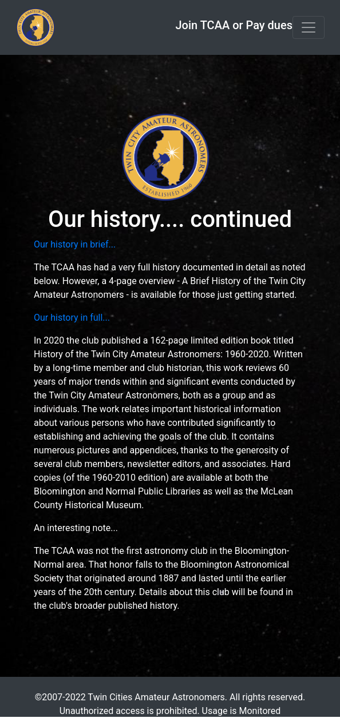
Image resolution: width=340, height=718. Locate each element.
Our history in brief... (75, 244)
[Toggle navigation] (308, 27)
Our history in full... (72, 317)
